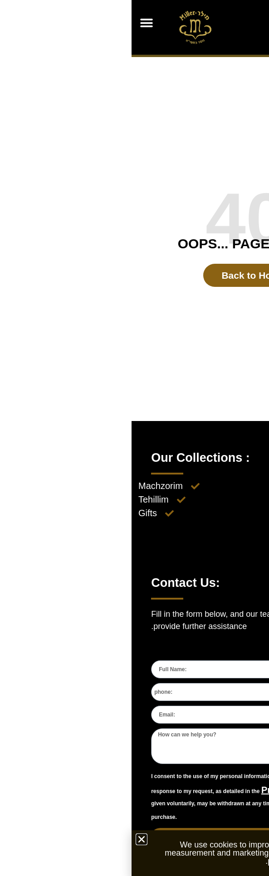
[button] (15, 23)
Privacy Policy (162, 790)
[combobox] (238, 692)
